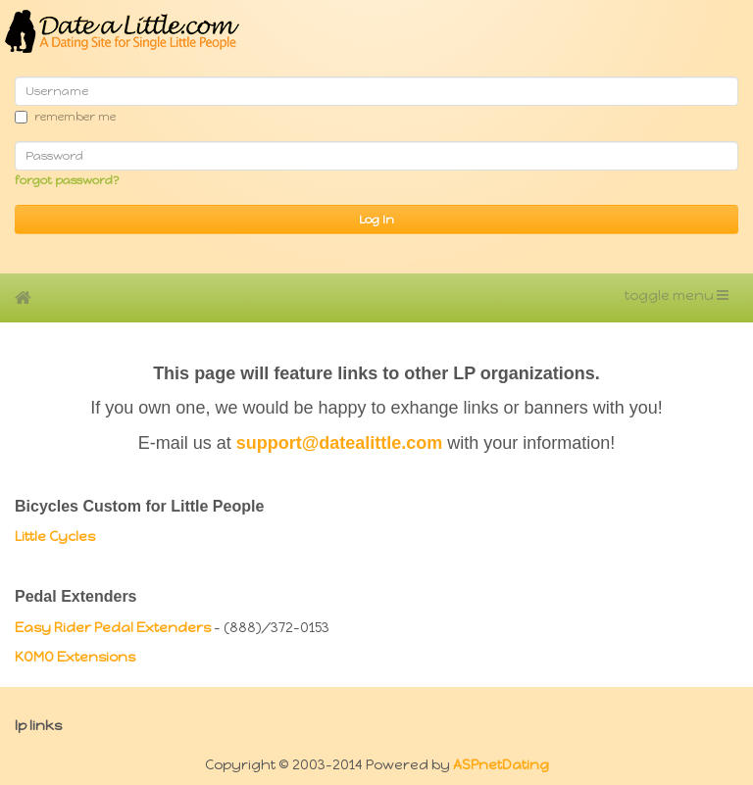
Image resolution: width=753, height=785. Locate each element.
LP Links (38, 725)
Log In (376, 219)
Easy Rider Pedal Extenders (113, 627)
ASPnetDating (501, 765)
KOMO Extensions (75, 657)
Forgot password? (67, 180)
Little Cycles (55, 536)
